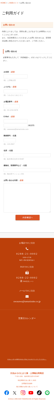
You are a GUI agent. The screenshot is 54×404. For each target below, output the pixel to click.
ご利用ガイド (13, 3)
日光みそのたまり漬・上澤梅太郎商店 (27, 373)
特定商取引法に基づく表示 (27, 380)
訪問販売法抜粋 (27, 383)
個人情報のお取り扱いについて (27, 386)
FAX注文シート (27, 281)
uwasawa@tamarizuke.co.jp (27, 301)
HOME (3, 3)
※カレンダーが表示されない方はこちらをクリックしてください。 (27, 359)
